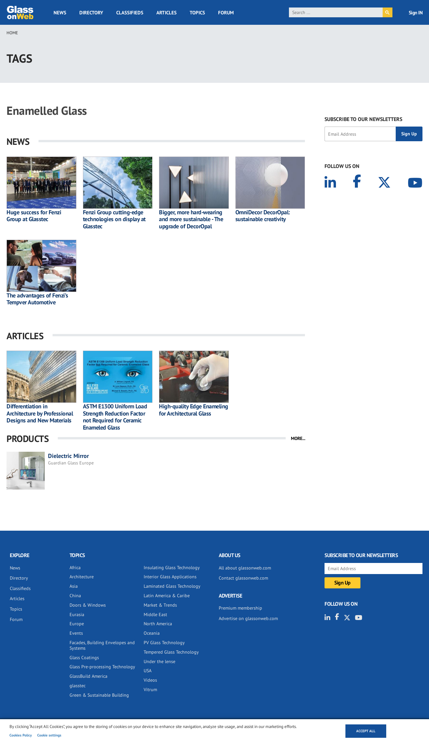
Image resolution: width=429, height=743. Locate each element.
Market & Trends (160, 605)
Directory (91, 12)
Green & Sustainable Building (99, 695)
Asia (74, 586)
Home (12, 33)
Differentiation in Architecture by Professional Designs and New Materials (40, 413)
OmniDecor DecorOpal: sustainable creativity (262, 216)
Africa (75, 567)
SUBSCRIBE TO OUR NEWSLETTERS (363, 119)
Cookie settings (49, 735)
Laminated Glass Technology (172, 586)
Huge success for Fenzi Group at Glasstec (34, 216)
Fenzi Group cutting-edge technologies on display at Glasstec (114, 219)
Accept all (365, 731)
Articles (166, 12)
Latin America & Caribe (167, 596)
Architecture (82, 577)
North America (158, 624)
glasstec (78, 686)
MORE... (298, 438)
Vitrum (150, 689)
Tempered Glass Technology (171, 652)
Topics (197, 12)
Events (76, 633)
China (75, 596)
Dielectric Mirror (68, 456)
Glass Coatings (84, 657)
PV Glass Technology (164, 642)
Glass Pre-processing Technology (102, 667)
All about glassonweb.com (245, 568)
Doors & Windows (88, 605)
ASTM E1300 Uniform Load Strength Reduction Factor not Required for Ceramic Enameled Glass (115, 417)
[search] (336, 12)
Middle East (155, 614)
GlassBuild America (88, 676)
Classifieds (129, 12)
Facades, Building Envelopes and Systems (102, 645)
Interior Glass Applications (170, 577)
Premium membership (240, 608)
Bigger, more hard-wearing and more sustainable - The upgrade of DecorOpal (191, 219)
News (60, 12)
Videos (150, 680)
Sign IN (416, 12)
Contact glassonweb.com (243, 578)
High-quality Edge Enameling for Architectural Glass (193, 410)
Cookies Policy (20, 735)
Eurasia (77, 614)
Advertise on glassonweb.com (248, 618)
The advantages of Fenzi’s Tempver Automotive (37, 299)
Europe (77, 624)
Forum (226, 12)
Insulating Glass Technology (172, 567)
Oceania (152, 633)
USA (147, 671)
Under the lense (159, 661)
